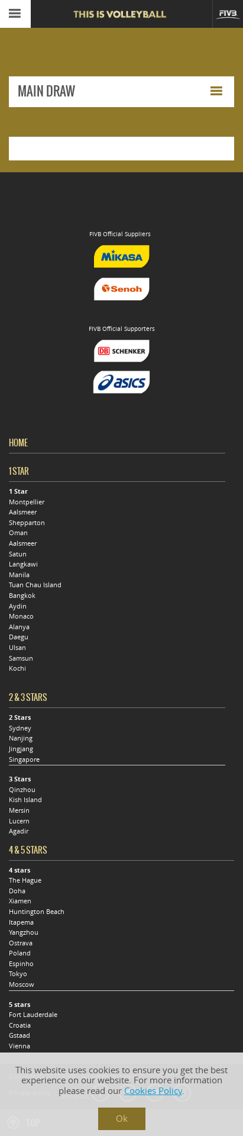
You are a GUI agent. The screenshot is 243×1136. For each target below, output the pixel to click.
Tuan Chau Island (35, 585)
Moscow (21, 984)
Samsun (21, 658)
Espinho (21, 964)
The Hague (25, 880)
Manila (19, 575)
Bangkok (22, 595)
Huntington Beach (36, 911)
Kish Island (25, 800)
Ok (122, 1118)
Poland (20, 953)
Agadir (18, 831)
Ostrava (21, 943)
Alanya (19, 627)
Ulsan (17, 647)
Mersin (19, 810)
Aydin (18, 606)
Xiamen (20, 901)
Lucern (19, 821)
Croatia (20, 1025)
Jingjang (21, 749)
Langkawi (23, 564)
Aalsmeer (23, 512)
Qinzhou (22, 790)
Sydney (20, 728)
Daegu (18, 637)
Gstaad (19, 1035)
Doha (17, 891)
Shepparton (27, 523)
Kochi (17, 668)
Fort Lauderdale (33, 1015)
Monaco (21, 616)
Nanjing (21, 738)
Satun (18, 554)
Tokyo (18, 974)
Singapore (24, 759)
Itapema (21, 922)
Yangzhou (23, 932)
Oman (18, 533)
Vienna (19, 1046)
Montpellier (26, 502)
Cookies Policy (153, 1090)
